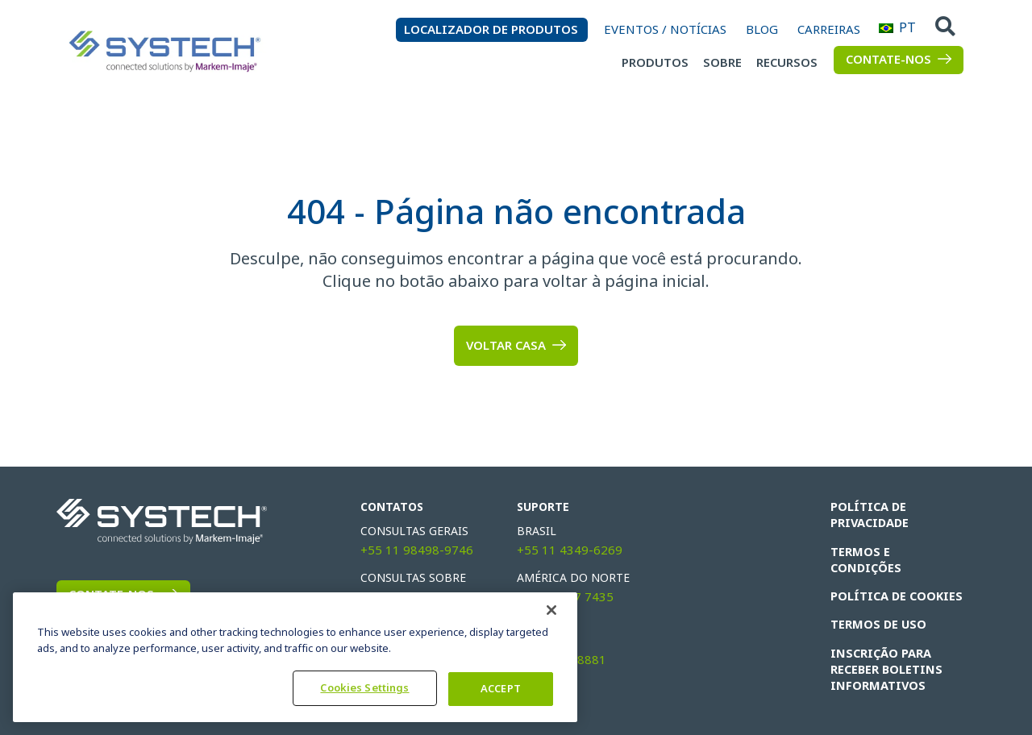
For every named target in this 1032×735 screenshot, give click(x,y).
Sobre (722, 63)
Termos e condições (894, 551)
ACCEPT (501, 688)
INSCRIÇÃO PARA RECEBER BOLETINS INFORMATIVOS (885, 652)
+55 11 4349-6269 (569, 550)
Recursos (787, 63)
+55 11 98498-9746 (416, 550)
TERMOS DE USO (876, 608)
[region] (295, 657)
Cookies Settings (364, 688)
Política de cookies (894, 579)
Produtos (655, 63)
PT (886, 28)
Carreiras (828, 30)
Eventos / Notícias (665, 30)
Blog (762, 30)
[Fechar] (551, 610)
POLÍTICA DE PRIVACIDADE (869, 515)
